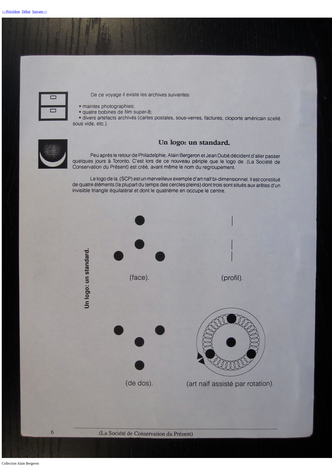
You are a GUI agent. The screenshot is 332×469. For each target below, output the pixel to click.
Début (26, 11)
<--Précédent (11, 11)
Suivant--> (39, 11)
